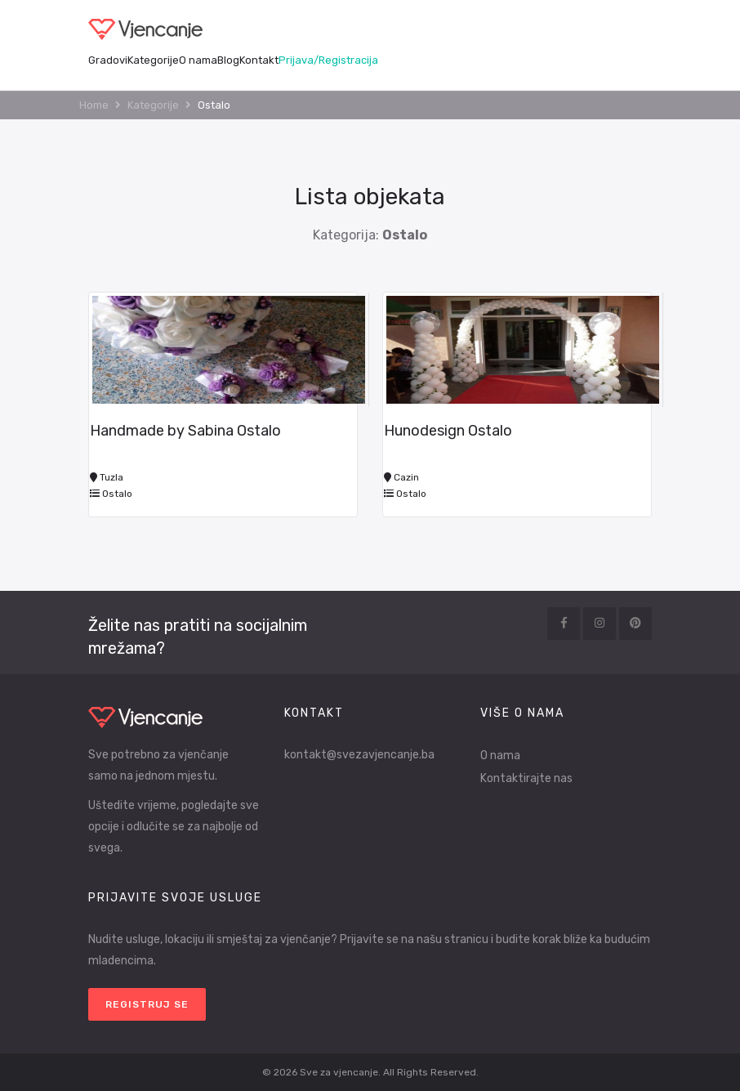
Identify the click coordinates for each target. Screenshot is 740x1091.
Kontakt (259, 60)
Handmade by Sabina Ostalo (185, 431)
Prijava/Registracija (328, 60)
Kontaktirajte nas (526, 778)
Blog (228, 60)
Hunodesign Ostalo (448, 431)
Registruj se (147, 1004)
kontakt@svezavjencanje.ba (359, 755)
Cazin (401, 477)
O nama (198, 60)
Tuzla (106, 477)
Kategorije (153, 60)
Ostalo (111, 493)
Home (94, 105)
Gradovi (107, 60)
